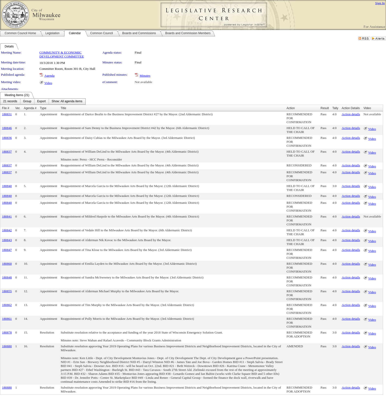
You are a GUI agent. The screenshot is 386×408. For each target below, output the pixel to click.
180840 (7, 186)
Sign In (380, 3)
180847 (7, 250)
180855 (7, 291)
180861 (7, 319)
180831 (7, 114)
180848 (7, 277)
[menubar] (43, 101)
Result (325, 108)
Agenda (49, 75)
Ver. (17, 108)
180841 (7, 216)
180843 (7, 240)
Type (43, 108)
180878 (7, 332)
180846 (7, 128)
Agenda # (30, 108)
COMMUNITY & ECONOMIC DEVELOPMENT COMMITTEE (61, 54)
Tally (335, 108)
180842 (7, 230)
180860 (7, 263)
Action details (351, 114)
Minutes (145, 75)
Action (291, 108)
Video (48, 83)
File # (5, 108)
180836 (7, 138)
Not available (143, 82)
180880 (7, 346)
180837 (7, 151)
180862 (7, 305)
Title (63, 108)
